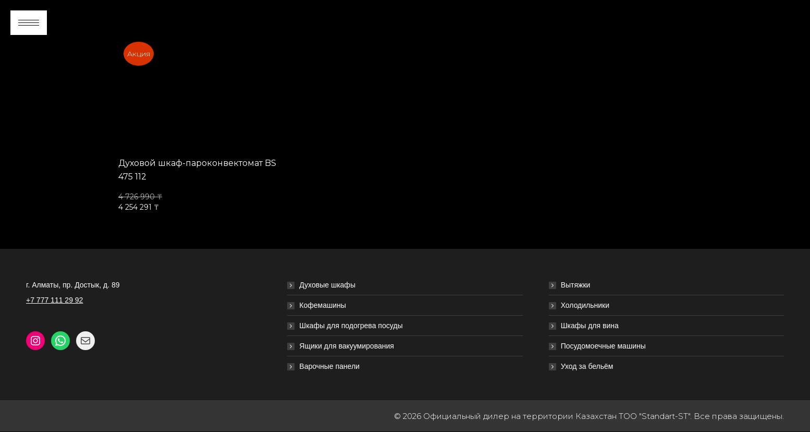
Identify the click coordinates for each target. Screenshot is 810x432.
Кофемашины (322, 305)
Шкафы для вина (590, 325)
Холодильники (585, 305)
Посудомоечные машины (603, 346)
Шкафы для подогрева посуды (350, 325)
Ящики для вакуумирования (346, 346)
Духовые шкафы (327, 285)
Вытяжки (576, 285)
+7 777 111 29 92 (54, 300)
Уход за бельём (587, 366)
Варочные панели (329, 366)
